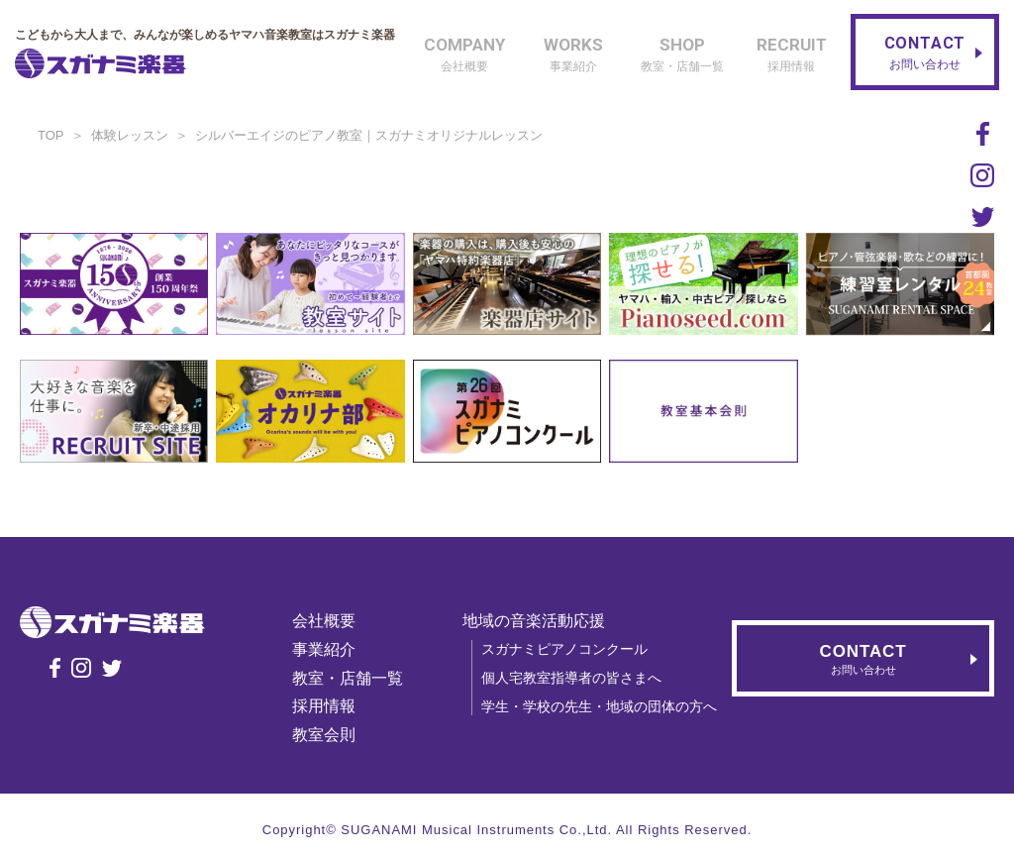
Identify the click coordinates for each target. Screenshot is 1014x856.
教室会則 (323, 734)
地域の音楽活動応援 (533, 620)
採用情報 (323, 705)
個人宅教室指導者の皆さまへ (571, 678)
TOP (51, 135)
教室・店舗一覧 (347, 678)
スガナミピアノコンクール (564, 649)
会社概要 (323, 620)
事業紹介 (323, 649)
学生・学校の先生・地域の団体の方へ (599, 706)
